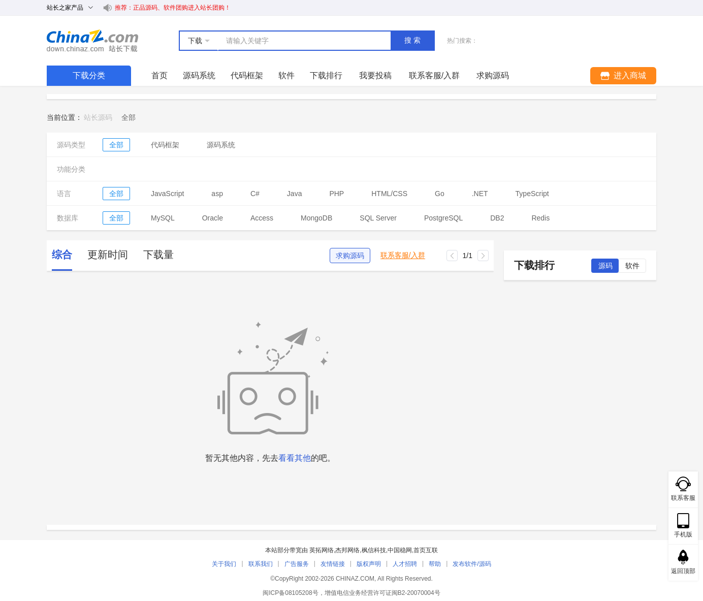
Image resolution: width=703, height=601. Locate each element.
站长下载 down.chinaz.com (92, 41)
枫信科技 (374, 550)
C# (255, 193)
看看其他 (294, 458)
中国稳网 (400, 550)
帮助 (435, 563)
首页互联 (425, 550)
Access (261, 218)
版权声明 (369, 563)
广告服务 (296, 563)
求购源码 (350, 255)
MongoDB (316, 218)
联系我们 (260, 563)
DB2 (497, 218)
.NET (480, 193)
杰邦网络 (347, 550)
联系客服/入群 (402, 255)
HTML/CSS (389, 193)
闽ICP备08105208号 (290, 592)
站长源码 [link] (98, 117)
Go (439, 193)
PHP (336, 193)
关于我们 (224, 563)
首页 (159, 75)
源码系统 (199, 75)
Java (294, 193)
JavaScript (167, 193)
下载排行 (326, 75)
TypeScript (532, 193)
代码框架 (247, 75)
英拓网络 (321, 550)
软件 (286, 75)
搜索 (413, 40)
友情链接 (333, 563)
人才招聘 (405, 563)
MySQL (163, 218)
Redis (540, 218)
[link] (128, 117)
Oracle (212, 218)
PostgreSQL (443, 218)
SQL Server (378, 218)
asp (217, 193)
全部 (116, 145)
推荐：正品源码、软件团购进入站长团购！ (173, 7)
